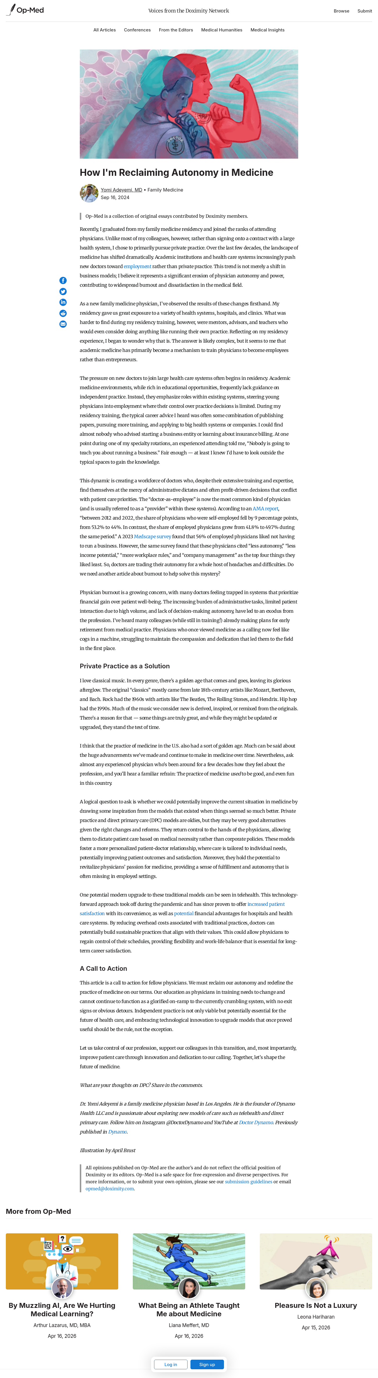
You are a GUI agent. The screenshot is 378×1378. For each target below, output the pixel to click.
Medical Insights (267, 30)
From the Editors (176, 30)
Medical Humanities (221, 30)
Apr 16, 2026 (41, 1335)
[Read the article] (62, 1261)
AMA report (265, 508)
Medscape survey (152, 536)
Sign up (207, 1364)
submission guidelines (248, 1181)
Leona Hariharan (316, 1317)
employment (137, 266)
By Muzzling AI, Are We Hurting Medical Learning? (62, 1309)
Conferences (137, 30)
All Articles (104, 30)
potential (183, 913)
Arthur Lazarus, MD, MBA (62, 1325)
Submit (365, 11)
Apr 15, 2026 (295, 1327)
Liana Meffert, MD (189, 1325)
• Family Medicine (163, 190)
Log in (171, 1364)
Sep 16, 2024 (115, 197)
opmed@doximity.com (110, 1188)
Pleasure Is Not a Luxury (316, 1305)
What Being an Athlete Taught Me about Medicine (189, 1309)
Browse (341, 11)
